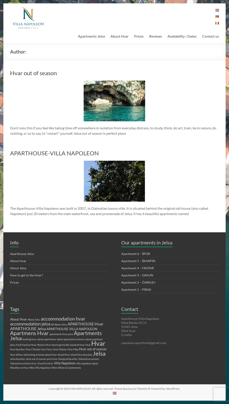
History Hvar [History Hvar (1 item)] (44, 344)
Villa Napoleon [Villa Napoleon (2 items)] (64, 363)
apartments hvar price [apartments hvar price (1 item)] (61, 334)
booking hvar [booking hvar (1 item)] (29, 339)
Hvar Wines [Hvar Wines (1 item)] (16, 354)
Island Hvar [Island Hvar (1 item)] (63, 354)
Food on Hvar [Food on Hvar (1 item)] (29, 344)
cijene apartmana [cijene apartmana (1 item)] (46, 339)
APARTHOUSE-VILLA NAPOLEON (54, 153)
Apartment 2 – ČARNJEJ (138, 282)
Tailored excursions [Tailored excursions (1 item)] (88, 358)
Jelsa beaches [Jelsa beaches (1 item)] (17, 358)
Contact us (210, 36)
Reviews (155, 36)
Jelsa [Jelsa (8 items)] (99, 353)
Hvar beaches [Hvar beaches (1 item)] (17, 349)
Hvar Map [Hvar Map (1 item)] (73, 349)
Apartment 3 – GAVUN (137, 275)
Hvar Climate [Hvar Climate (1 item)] (32, 349)
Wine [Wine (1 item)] (54, 367)
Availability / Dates (182, 36)
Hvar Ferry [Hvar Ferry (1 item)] (46, 349)
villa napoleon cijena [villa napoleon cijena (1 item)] (87, 363)
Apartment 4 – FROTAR (137, 268)
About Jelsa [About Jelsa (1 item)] (34, 319)
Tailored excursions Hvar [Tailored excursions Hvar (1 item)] (23, 363)
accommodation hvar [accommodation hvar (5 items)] (63, 319)
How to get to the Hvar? (26, 275)
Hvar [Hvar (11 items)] (98, 343)
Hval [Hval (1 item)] (88, 344)
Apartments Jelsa (91, 36)
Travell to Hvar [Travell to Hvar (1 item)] (45, 363)
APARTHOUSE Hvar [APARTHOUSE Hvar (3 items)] (85, 323)
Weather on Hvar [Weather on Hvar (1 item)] (19, 367)
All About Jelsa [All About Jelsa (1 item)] (59, 324)
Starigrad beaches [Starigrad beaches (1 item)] (68, 358)
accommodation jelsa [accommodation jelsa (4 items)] (30, 323)
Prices (139, 36)
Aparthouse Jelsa (22, 254)
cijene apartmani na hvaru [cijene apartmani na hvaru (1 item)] (71, 339)
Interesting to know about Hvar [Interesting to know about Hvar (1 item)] (40, 354)
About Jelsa (18, 268)
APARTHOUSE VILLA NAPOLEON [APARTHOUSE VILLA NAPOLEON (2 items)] (72, 329)
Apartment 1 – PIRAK (136, 289)
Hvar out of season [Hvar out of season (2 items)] (92, 349)
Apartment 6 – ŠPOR (135, 254)
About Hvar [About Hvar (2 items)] (18, 319)
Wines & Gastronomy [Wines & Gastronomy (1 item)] (69, 367)
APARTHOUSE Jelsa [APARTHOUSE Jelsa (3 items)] (28, 328)
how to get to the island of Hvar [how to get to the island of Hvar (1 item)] (68, 344)
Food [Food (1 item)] (18, 344)
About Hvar (119, 36)
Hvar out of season (33, 73)
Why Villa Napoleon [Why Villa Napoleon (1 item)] (40, 367)
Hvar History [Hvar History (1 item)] (60, 349)
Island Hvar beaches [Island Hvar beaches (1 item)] (81, 354)
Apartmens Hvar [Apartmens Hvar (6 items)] (29, 333)
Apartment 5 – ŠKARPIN (138, 261)
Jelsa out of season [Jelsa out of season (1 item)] (36, 358)
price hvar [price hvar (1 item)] (52, 358)
